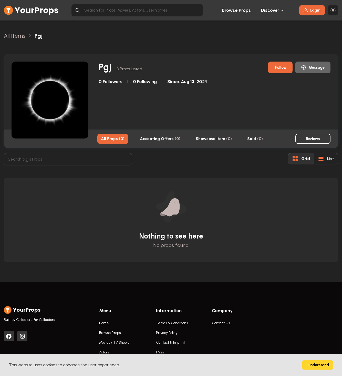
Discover (270, 10)
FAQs (160, 352)
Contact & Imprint (170, 342)
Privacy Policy (166, 333)
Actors (104, 352)
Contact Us (221, 323)
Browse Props (236, 10)
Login (312, 10)
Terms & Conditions (172, 323)
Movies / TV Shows (114, 342)
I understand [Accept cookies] (317, 365)
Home (104, 323)
